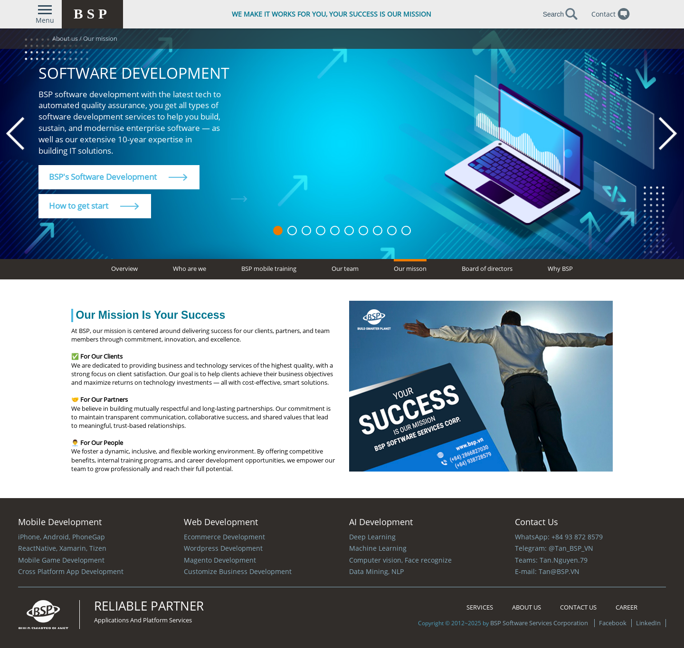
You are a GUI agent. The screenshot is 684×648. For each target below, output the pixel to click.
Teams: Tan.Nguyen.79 (551, 560)
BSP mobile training (268, 268)
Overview (124, 268)
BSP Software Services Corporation (539, 623)
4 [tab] (320, 230)
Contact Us (536, 522)
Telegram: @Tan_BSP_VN (554, 548)
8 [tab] (377, 230)
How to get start (94, 205)
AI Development (381, 522)
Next (668, 134)
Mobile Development (60, 522)
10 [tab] (406, 230)
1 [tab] (278, 230)
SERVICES (479, 607)
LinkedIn (648, 623)
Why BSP (560, 268)
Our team (345, 268)
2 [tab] (292, 230)
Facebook (613, 623)
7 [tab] (363, 230)
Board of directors (487, 268)
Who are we (189, 268)
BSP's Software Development (118, 176)
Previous (15, 134)
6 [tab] (349, 230)
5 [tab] (335, 230)
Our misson (410, 268)
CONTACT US (578, 607)
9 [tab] (392, 230)
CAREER (626, 607)
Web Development (221, 522)
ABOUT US (526, 607)
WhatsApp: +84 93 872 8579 (559, 537)
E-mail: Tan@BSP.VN (547, 571)
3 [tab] (306, 230)
